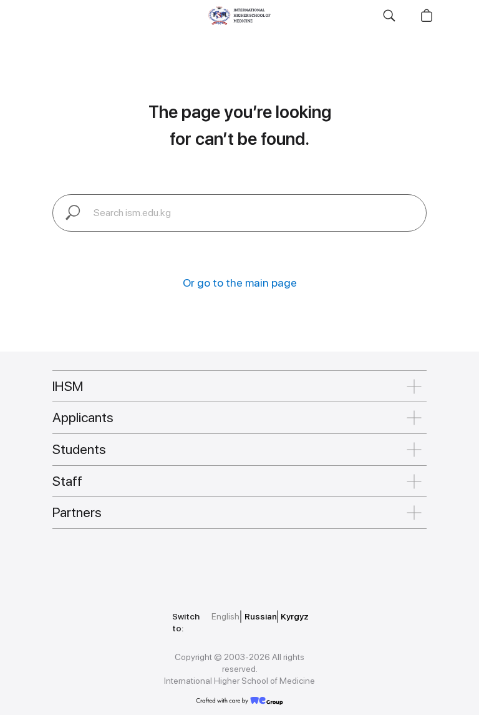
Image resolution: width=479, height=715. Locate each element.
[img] (109, 563)
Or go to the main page (240, 282)
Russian (260, 616)
